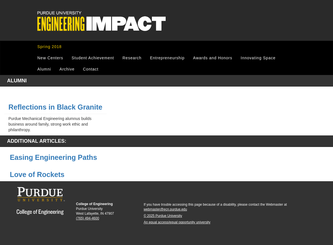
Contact (90, 69)
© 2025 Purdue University (163, 216)
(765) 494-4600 (87, 218)
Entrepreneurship (167, 58)
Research (132, 58)
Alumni (44, 69)
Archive (67, 69)
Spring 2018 (49, 46)
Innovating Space (258, 58)
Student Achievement (93, 58)
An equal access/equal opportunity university (177, 222)
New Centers (50, 58)
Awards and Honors (212, 58)
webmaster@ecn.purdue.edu (165, 209)
